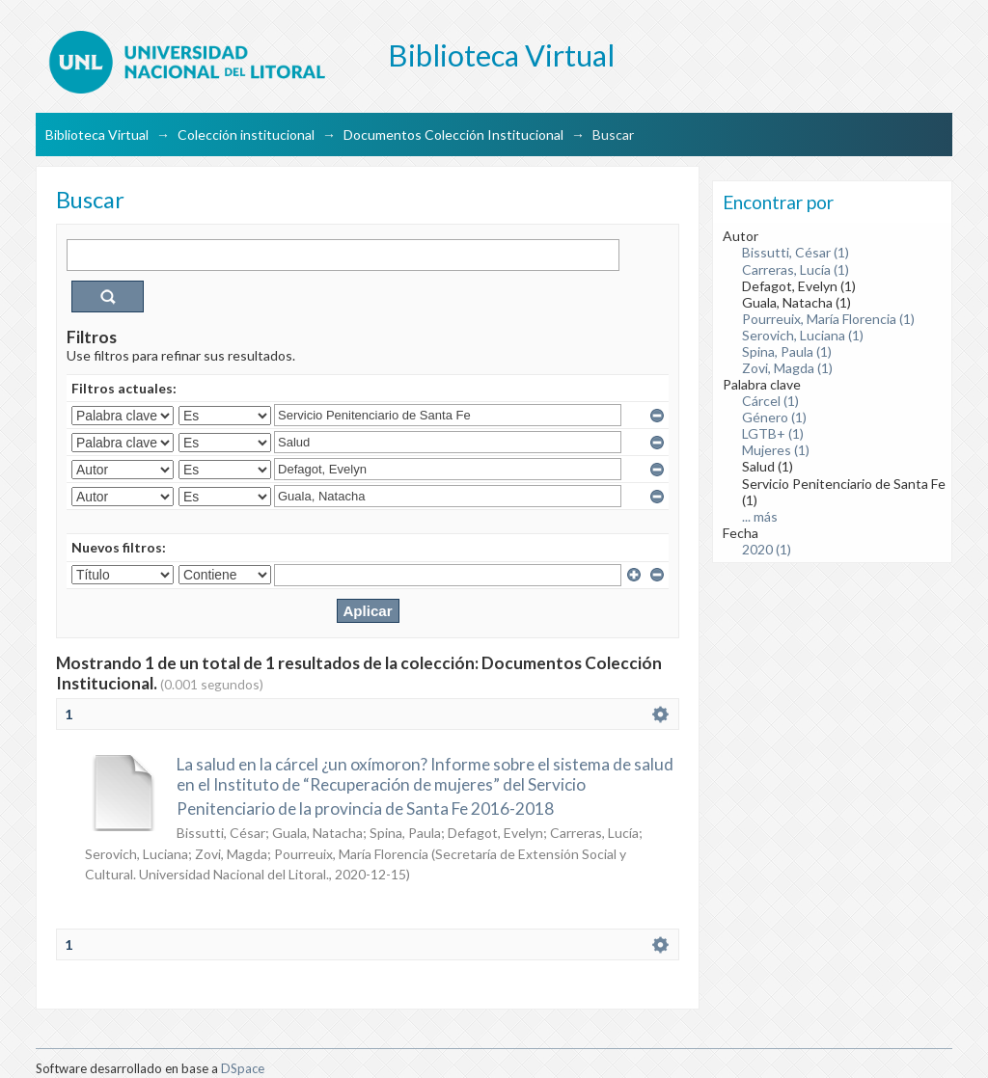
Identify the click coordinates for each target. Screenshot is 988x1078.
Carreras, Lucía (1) (795, 269)
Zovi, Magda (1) (787, 368)
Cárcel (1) (770, 400)
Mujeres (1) (776, 450)
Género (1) (774, 417)
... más (760, 516)
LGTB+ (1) (773, 433)
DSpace (242, 1068)
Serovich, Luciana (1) (803, 335)
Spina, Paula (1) (787, 351)
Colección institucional (246, 134)
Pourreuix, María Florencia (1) (828, 318)
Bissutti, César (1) (795, 252)
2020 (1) (766, 549)
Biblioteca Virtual (97, 134)
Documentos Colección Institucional (453, 134)
